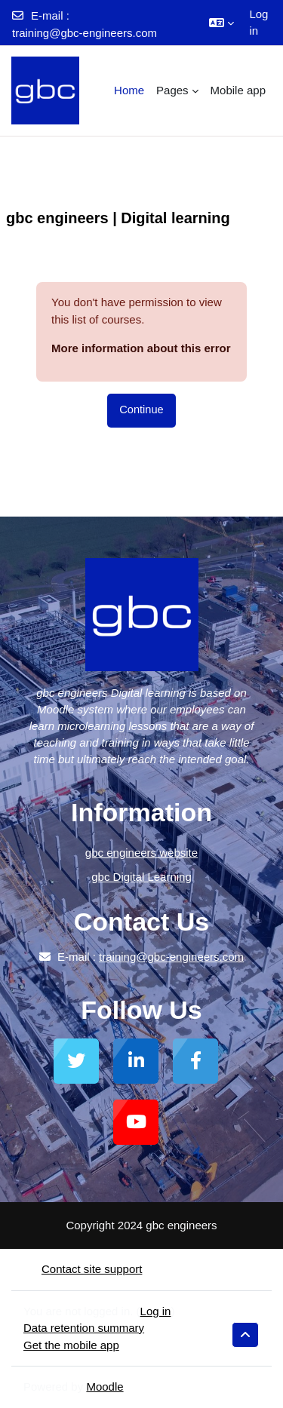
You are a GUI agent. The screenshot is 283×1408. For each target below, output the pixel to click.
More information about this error (141, 348)
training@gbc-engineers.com (84, 32)
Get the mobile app (71, 1345)
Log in (258, 23)
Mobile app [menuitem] (238, 90)
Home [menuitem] (129, 90)
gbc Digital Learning (141, 876)
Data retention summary (83, 1327)
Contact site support (82, 1268)
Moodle (104, 1386)
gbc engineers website (141, 852)
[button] (221, 22)
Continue (141, 409)
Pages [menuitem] (172, 90)
